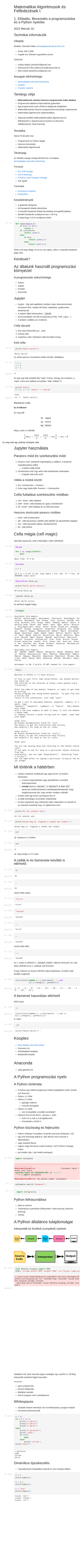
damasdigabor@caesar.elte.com (50, 46)
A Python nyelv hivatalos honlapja (32, 178)
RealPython (23, 194)
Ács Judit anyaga (25, 171)
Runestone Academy (27, 191)
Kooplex (21, 85)
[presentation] (46, 437)
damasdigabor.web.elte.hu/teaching (33, 82)
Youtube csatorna (25, 88)
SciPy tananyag (24, 174)
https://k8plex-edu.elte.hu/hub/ (31, 1078)
